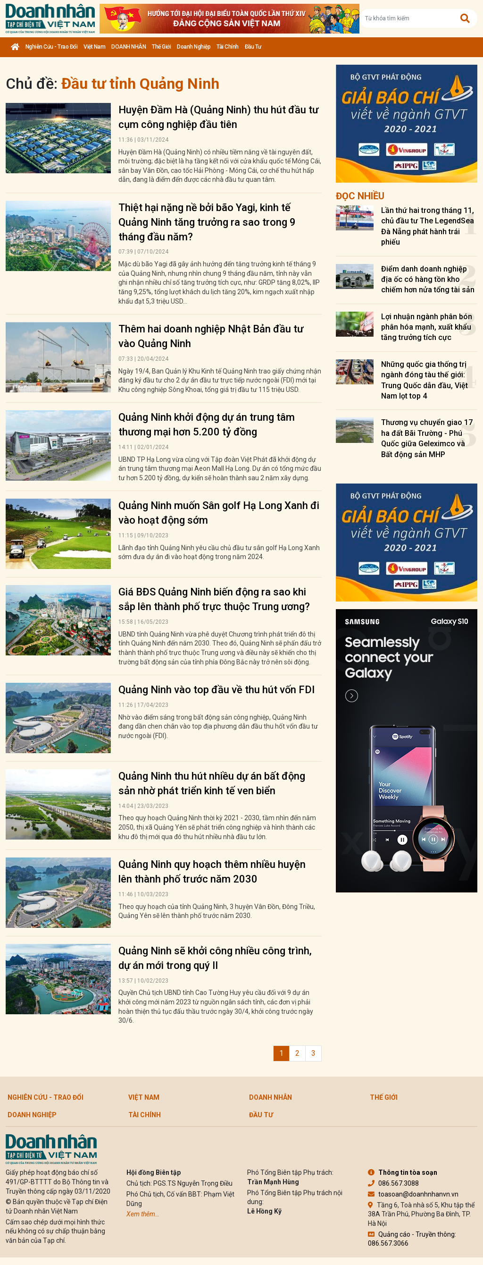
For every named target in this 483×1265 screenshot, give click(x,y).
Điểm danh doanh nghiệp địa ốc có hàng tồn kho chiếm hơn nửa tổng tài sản (428, 279)
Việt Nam (94, 46)
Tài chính (228, 46)
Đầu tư (253, 46)
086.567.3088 (393, 1183)
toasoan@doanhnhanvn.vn (413, 1194)
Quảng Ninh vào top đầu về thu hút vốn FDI (216, 690)
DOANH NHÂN (128, 46)
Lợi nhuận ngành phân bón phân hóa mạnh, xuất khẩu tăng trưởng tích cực (426, 327)
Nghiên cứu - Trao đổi (51, 46)
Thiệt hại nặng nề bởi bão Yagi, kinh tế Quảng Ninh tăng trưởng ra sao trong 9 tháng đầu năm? (207, 222)
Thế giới (161, 46)
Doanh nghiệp (193, 46)
